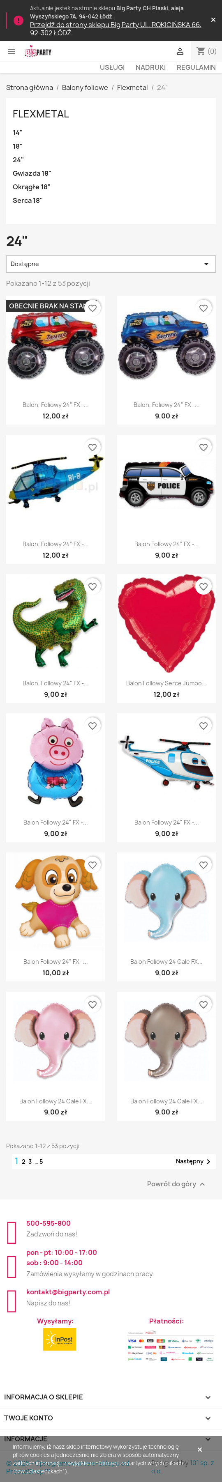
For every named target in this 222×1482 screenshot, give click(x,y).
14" (18, 132)
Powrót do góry (177, 1184)
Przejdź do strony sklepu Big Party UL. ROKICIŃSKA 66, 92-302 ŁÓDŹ (115, 28)
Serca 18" (28, 200)
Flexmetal (41, 114)
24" (18, 159)
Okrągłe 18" (32, 186)
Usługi (112, 67)
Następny (194, 1162)
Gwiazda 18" (32, 173)
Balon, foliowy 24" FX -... (56, 405)
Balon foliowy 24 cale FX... (166, 961)
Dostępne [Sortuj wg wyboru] (111, 264)
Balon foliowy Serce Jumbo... (166, 683)
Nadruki (151, 67)
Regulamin (196, 67)
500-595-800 (48, 1223)
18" (18, 146)
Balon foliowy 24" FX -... (166, 544)
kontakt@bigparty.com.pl (68, 1291)
